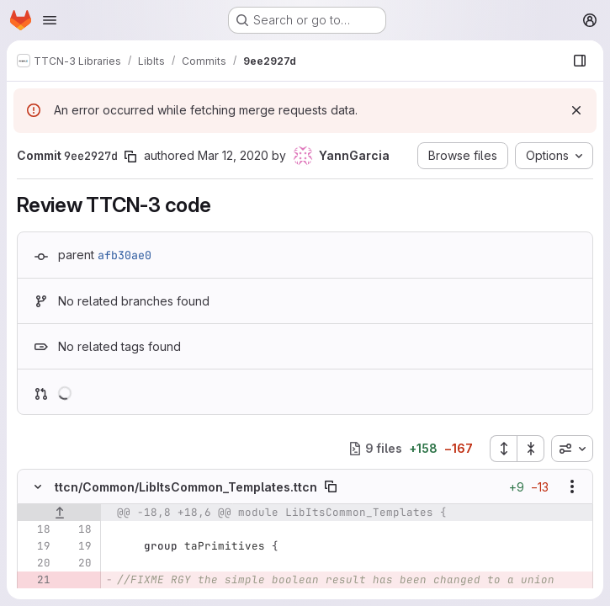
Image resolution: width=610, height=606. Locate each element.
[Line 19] (36, 546)
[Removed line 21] (36, 579)
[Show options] (572, 486)
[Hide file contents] (38, 486)
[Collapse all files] (530, 448)
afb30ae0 (124, 255)
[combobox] (572, 448)
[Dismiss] (576, 110)
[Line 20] (36, 563)
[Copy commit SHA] (130, 156)
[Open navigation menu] (49, 20)
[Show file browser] (579, 60)
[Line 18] (36, 529)
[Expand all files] (503, 448)
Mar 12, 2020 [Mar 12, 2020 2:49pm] (233, 155)
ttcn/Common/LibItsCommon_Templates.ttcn (186, 487)
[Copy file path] (331, 486)
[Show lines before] (59, 512)
